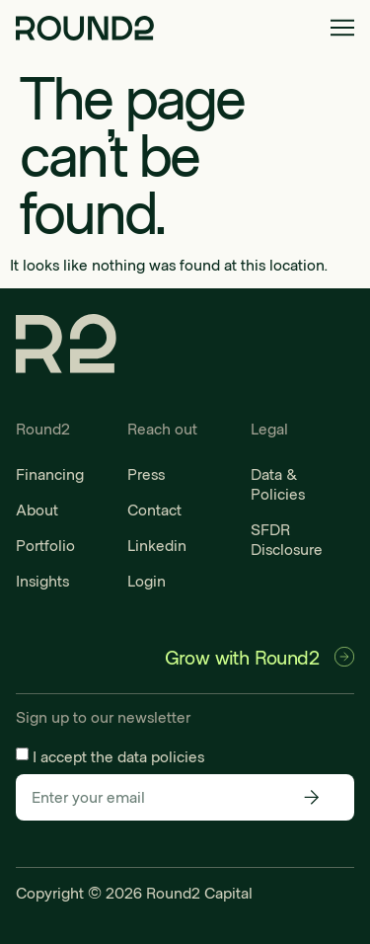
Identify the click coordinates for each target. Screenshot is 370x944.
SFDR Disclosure (287, 538)
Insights (42, 580)
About (37, 509)
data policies (160, 756)
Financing (50, 473)
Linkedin (156, 544)
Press (146, 473)
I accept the (118, 756)
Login (146, 580)
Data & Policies (278, 483)
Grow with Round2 (242, 657)
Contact (154, 509)
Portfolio (45, 544)
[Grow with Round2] (344, 657)
